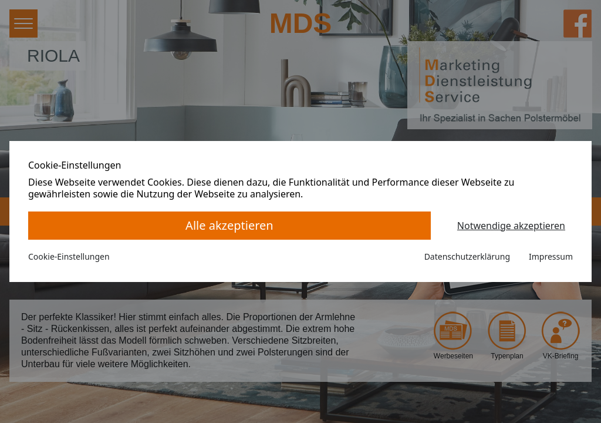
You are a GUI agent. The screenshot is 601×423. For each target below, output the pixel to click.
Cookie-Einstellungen (69, 256)
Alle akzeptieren (229, 225)
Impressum (551, 256)
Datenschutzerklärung (467, 256)
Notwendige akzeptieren (511, 225)
